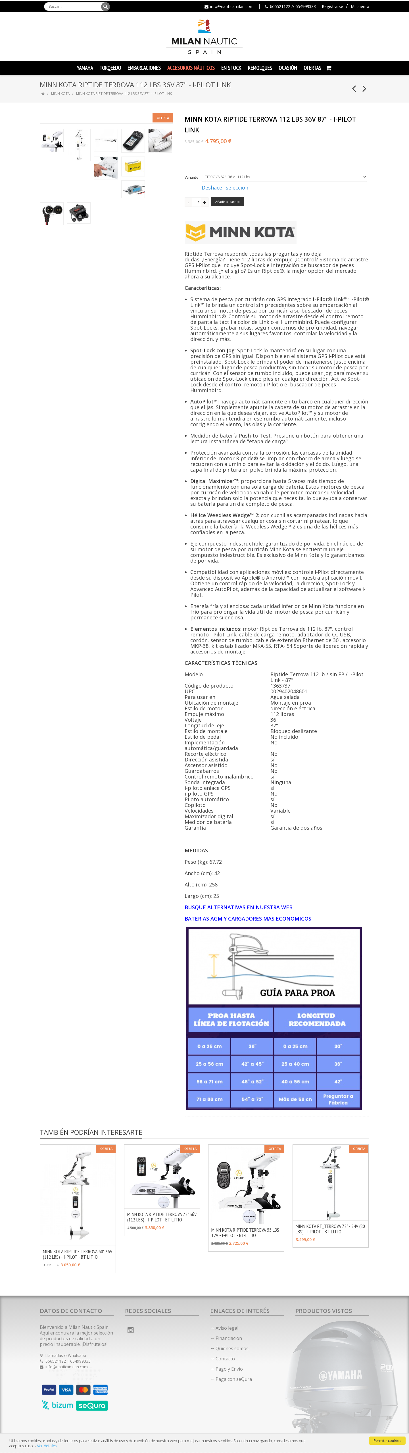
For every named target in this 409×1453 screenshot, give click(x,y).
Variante (191, 177)
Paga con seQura (234, 1379)
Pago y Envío (229, 1369)
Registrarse (332, 6)
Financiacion (229, 1338)
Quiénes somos (232, 1348)
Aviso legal (227, 1328)
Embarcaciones (144, 68)
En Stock (231, 68)
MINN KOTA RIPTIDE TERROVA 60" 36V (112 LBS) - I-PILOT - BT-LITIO (77, 1254)
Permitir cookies (387, 1440)
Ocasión (288, 68)
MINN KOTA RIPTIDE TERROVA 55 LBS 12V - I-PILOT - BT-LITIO (245, 1232)
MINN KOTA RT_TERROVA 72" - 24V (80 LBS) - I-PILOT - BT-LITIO (330, 1229)
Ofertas (312, 68)
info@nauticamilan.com (232, 6)
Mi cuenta (360, 6)
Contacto (225, 1359)
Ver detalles (47, 1446)
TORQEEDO (110, 68)
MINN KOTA (60, 93)
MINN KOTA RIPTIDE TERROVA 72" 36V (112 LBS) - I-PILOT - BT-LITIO (162, 1217)
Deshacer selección (225, 187)
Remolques (260, 68)
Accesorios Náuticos (191, 68)
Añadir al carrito (227, 201)
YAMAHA (85, 68)
